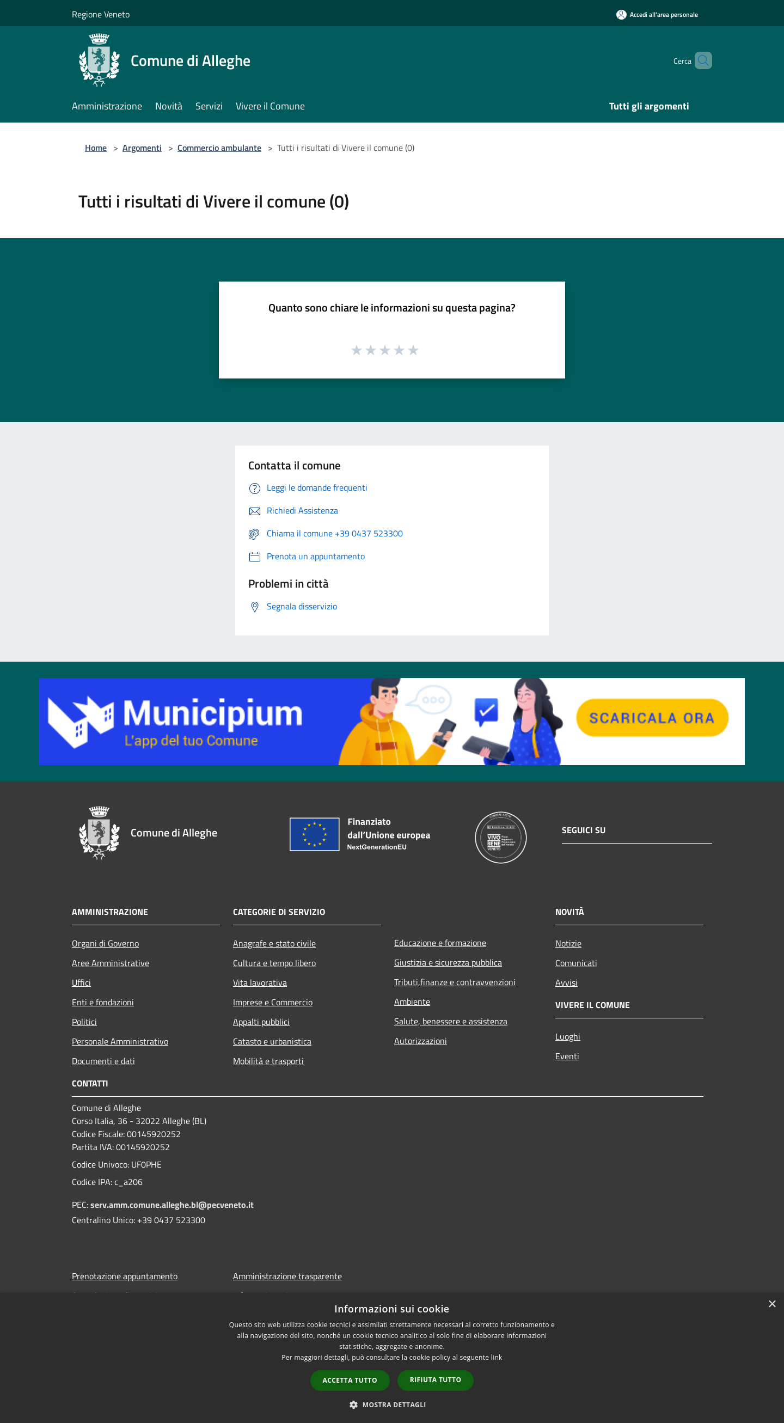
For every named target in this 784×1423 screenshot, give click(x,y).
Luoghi (567, 1036)
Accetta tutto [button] (350, 1380)
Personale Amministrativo (120, 1041)
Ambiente (412, 1001)
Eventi (567, 1055)
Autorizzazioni (420, 1040)
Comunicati (576, 962)
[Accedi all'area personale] (657, 14)
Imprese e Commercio (273, 1002)
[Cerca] (699, 60)
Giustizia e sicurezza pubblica (448, 962)
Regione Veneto (101, 14)
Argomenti (142, 147)
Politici (84, 1021)
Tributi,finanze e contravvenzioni (455, 981)
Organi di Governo (105, 943)
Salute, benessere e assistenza (450, 1021)
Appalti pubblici (261, 1021)
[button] (392, 1404)
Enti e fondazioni (103, 1002)
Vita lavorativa (260, 982)
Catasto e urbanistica (272, 1041)
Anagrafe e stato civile (274, 943)
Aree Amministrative (110, 962)
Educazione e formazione (440, 942)
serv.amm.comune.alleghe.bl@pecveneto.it (172, 1204)
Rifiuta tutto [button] (436, 1379)
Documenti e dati (103, 1060)
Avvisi (566, 982)
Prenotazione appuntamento (124, 1275)
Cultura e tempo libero (274, 962)
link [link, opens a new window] (497, 1357)
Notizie (568, 943)
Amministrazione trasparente (287, 1275)
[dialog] (392, 1358)
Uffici (81, 982)
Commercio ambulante (219, 147)
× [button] (772, 1304)
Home (96, 147)
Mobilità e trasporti (268, 1060)
